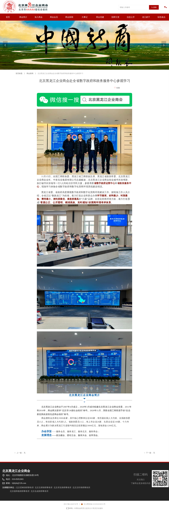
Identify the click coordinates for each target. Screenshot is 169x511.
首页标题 (19, 73)
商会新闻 (30, 73)
